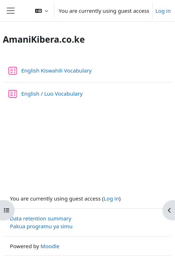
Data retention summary (40, 218)
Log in (163, 10)
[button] (42, 10)
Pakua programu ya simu (41, 226)
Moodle (49, 246)
